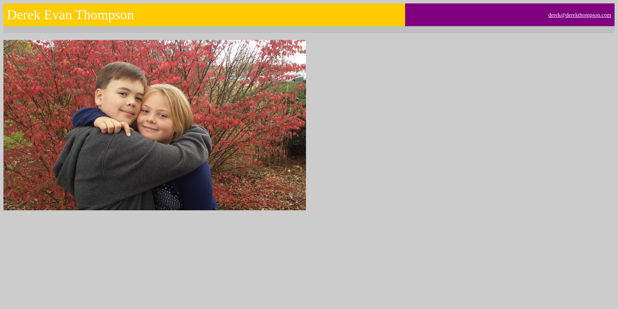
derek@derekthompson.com (579, 15)
